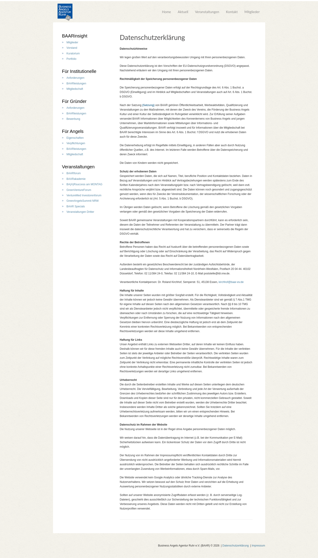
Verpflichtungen (76, 143)
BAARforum (74, 173)
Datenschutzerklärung (235, 545)
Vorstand (72, 47)
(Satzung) (148, 105)
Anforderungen (75, 77)
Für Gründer (74, 101)
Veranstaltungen (207, 13)
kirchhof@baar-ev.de (231, 282)
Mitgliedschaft (75, 88)
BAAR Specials (76, 206)
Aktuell (183, 13)
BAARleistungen (76, 83)
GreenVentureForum (79, 190)
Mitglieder (252, 13)
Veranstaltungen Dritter (80, 211)
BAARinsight (74, 35)
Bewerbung (73, 118)
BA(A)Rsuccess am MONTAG (84, 184)
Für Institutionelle (79, 71)
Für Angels (73, 131)
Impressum (258, 545)
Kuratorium (73, 53)
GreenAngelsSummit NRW (83, 200)
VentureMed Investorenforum (84, 195)
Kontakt (232, 13)
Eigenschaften (75, 137)
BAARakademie (76, 179)
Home (166, 13)
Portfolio (72, 58)
